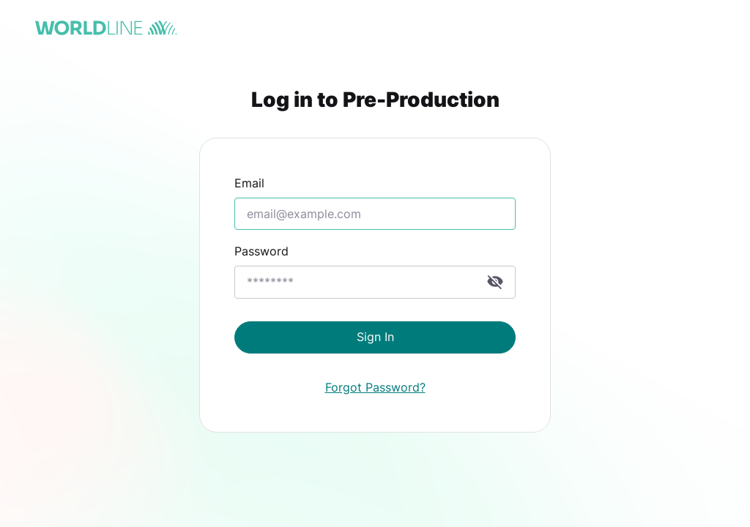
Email (249, 183)
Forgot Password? (375, 387)
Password (261, 251)
